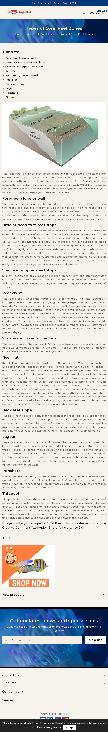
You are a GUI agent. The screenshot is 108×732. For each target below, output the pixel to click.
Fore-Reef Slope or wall (20, 57)
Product (8, 538)
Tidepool (11, 97)
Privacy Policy (52, 727)
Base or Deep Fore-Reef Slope (25, 62)
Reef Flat (11, 79)
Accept (69, 727)
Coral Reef (54, 523)
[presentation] (54, 650)
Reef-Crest (12, 70)
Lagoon (10, 88)
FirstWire (61, 713)
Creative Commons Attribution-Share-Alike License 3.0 (42, 527)
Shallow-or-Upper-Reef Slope (24, 66)
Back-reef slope (15, 84)
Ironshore (11, 92)
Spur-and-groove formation (23, 75)
